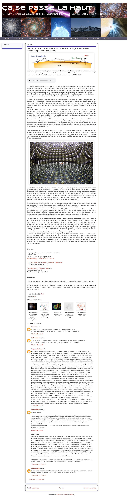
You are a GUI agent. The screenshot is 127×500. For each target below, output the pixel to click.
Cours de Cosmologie (59, 38)
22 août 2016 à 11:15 (37, 334)
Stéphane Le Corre (37, 349)
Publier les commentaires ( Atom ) (65, 494)
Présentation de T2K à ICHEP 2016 (38, 268)
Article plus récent (33, 488)
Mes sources (33, 38)
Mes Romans (74, 38)
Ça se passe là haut (47, 8)
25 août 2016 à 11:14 (37, 405)
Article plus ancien (90, 488)
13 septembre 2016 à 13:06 (38, 475)
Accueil (61, 488)
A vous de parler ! (19, 38)
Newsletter (96, 38)
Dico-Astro (86, 38)
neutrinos (33, 296)
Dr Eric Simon (35, 338)
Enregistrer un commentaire (37, 479)
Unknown (34, 327)
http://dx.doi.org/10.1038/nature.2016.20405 (40, 258)
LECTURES (45, 38)
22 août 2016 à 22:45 (37, 345)
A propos (106, 38)
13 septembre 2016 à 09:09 (38, 464)
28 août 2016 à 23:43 (37, 430)
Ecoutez (7, 38)
